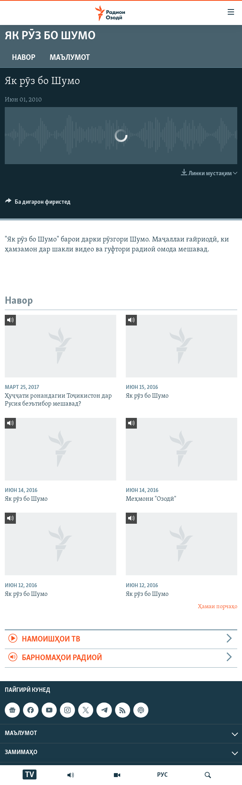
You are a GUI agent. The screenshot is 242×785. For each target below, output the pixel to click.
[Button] (38, 203)
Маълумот (70, 58)
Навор (23, 58)
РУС (162, 775)
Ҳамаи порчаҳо (217, 607)
